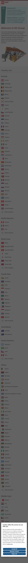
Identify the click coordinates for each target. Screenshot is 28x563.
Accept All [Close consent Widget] (14, 549)
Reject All (14, 554)
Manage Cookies (14, 551)
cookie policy (10, 544)
